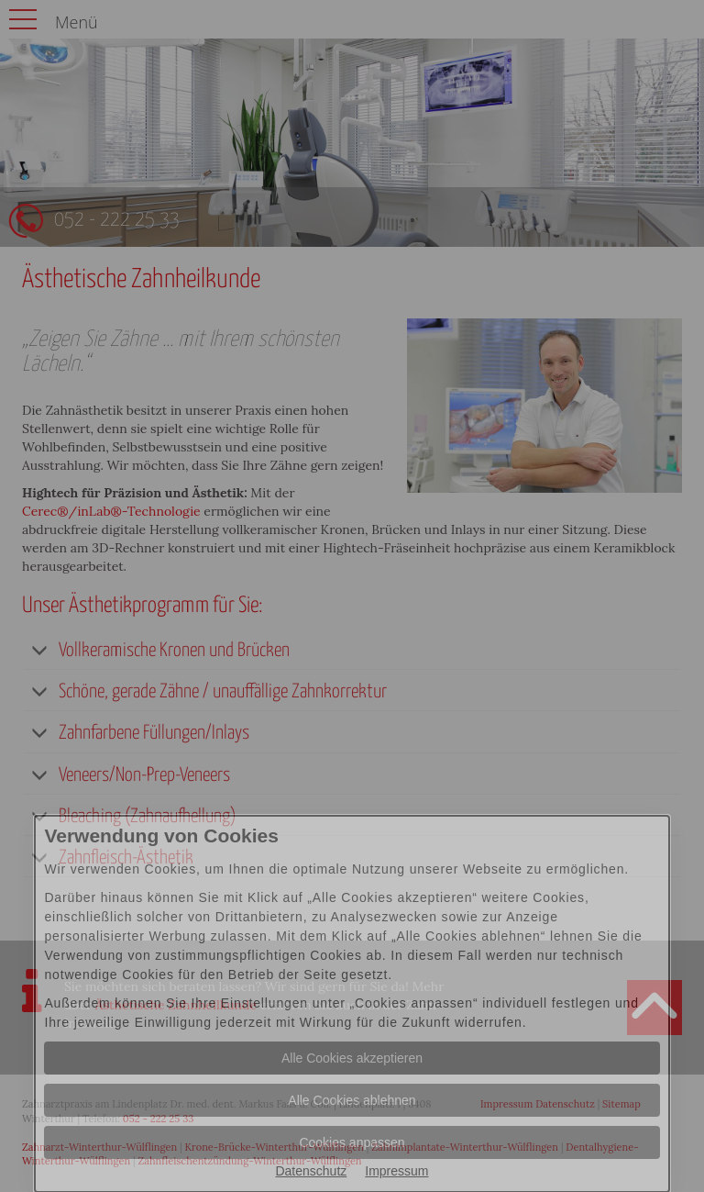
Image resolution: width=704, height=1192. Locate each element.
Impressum (396, 1171)
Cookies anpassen (351, 1142)
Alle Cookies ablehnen (351, 1100)
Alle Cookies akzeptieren (352, 1058)
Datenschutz (310, 1171)
